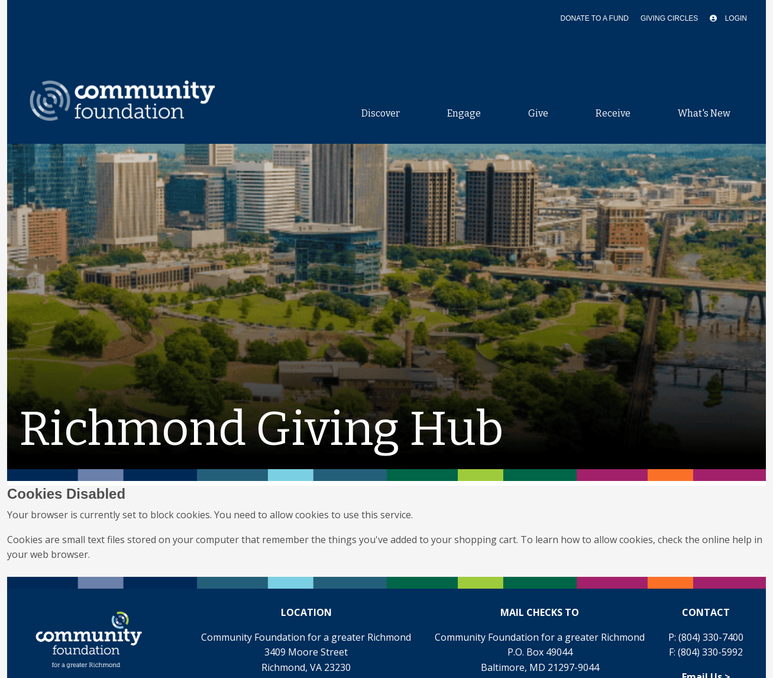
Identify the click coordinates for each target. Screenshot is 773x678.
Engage (464, 113)
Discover (380, 113)
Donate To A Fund (595, 18)
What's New (704, 113)
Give (538, 113)
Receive (613, 113)
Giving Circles (669, 18)
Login (728, 18)
